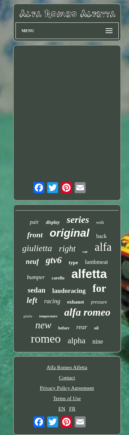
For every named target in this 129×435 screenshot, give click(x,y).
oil (96, 328)
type (73, 262)
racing (52, 301)
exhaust (75, 302)
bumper (36, 277)
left (31, 300)
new (43, 324)
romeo (46, 338)
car (85, 251)
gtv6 (54, 260)
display (53, 222)
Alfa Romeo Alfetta (66, 367)
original (69, 233)
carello (58, 277)
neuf (32, 261)
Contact (67, 377)
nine (97, 341)
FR (72, 409)
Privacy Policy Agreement (67, 388)
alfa (103, 247)
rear (81, 326)
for (99, 288)
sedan (36, 290)
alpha (76, 340)
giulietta (37, 248)
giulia (27, 316)
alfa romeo (87, 312)
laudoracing (69, 290)
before (63, 328)
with (100, 222)
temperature (48, 316)
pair (34, 222)
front (35, 234)
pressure (99, 302)
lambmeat (96, 262)
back (101, 236)
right (67, 248)
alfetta (89, 273)
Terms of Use (67, 398)
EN (61, 409)
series (78, 219)
